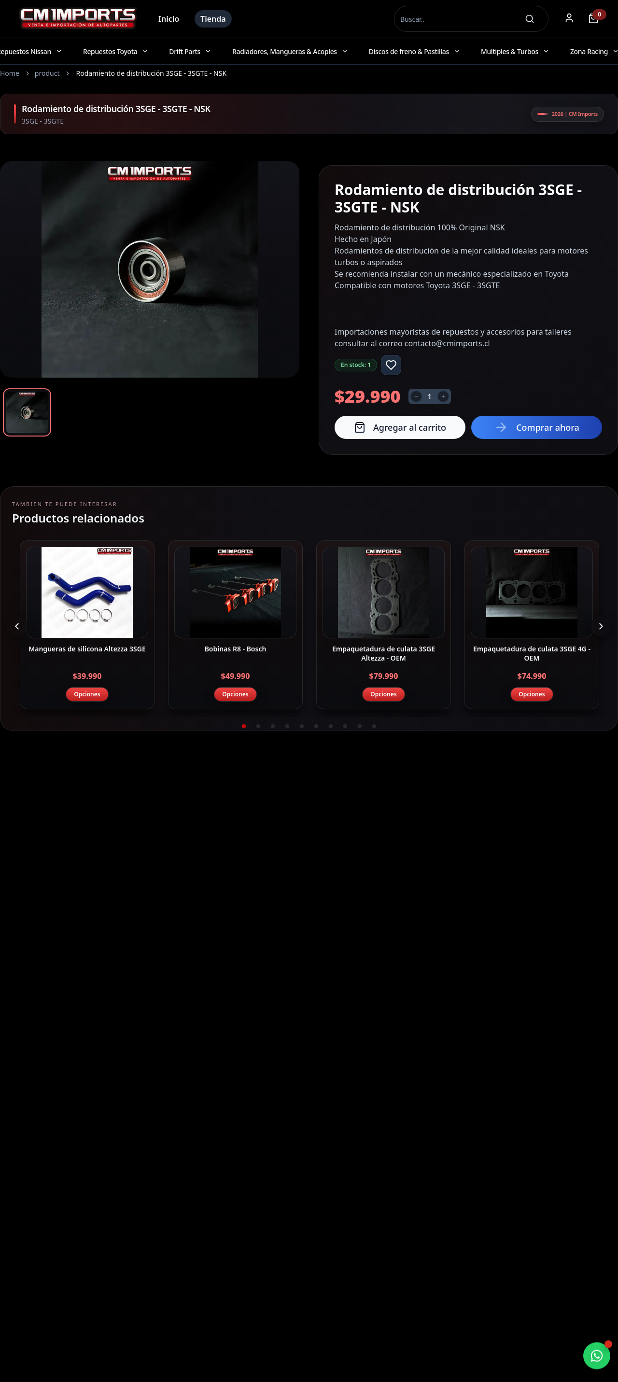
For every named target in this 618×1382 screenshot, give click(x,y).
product (47, 73)
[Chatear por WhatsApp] (596, 1356)
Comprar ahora (536, 427)
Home (9, 73)
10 (374, 727)
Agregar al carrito (400, 427)
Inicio (168, 19)
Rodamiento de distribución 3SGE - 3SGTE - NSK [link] (151, 73)
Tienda (213, 19)
